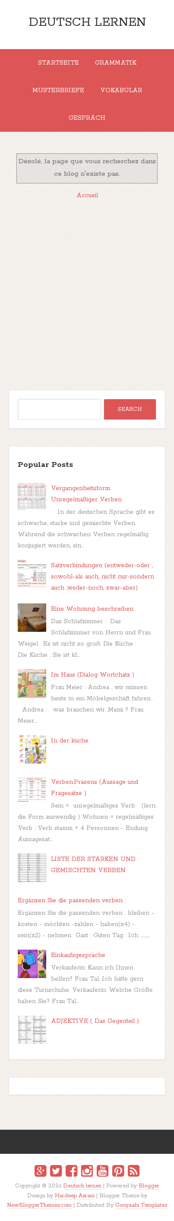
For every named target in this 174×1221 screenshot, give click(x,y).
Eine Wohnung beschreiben (92, 609)
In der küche (70, 741)
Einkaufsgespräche (78, 955)
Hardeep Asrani (75, 1196)
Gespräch (87, 118)
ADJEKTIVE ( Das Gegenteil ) (95, 1021)
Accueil (87, 195)
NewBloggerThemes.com (39, 1205)
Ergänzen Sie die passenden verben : (72, 900)
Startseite (58, 63)
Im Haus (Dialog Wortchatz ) (92, 675)
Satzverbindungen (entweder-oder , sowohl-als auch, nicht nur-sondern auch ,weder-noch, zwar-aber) (102, 577)
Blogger (149, 1186)
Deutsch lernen (87, 22)
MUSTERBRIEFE (58, 90)
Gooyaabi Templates (141, 1205)
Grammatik (115, 63)
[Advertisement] (87, 294)
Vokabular (121, 90)
